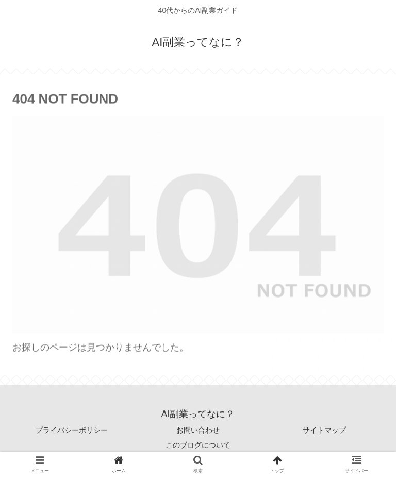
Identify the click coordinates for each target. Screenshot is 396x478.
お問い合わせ (198, 430)
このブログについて (198, 445)
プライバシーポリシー (72, 430)
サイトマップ (324, 430)
